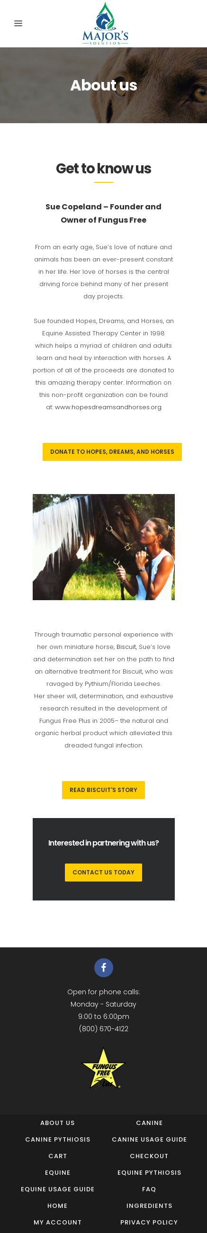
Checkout (149, 1156)
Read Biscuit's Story (103, 790)
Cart (57, 1156)
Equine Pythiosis (149, 1172)
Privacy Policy (149, 1222)
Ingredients (149, 1205)
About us (57, 1122)
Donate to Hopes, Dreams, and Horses (112, 452)
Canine (149, 1122)
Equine (58, 1172)
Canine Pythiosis (57, 1139)
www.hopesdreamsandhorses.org (108, 407)
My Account (58, 1222)
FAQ (149, 1189)
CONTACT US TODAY (103, 872)
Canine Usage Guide (149, 1139)
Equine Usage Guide (58, 1189)
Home (57, 1205)
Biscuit (126, 646)
